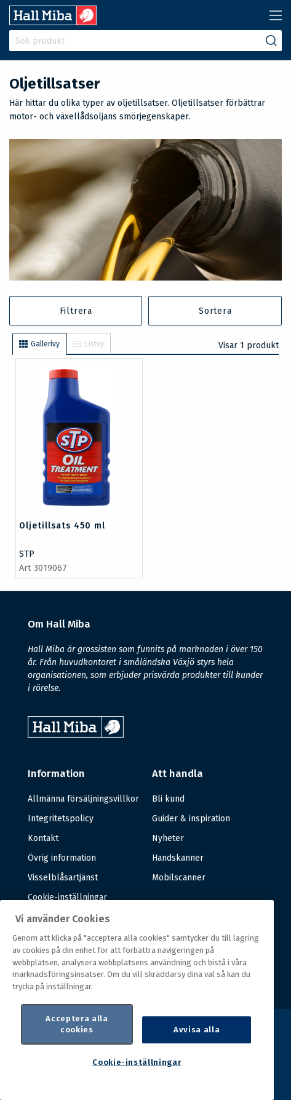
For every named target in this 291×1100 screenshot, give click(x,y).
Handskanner (178, 858)
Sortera (215, 311)
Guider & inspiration (191, 818)
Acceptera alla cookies (77, 1024)
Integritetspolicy (61, 818)
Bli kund (168, 799)
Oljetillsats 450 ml (62, 525)
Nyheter (168, 838)
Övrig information (62, 858)
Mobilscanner (178, 877)
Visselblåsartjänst (63, 877)
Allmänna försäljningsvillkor (83, 799)
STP (26, 554)
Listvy (88, 344)
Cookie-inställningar (67, 898)
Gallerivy (39, 344)
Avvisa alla (196, 1029)
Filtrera (76, 311)
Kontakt (43, 838)
